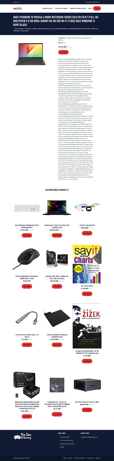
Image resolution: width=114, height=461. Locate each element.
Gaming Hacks (47, 8)
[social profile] (20, 2)
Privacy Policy (90, 458)
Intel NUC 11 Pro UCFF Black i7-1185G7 (87, 402)
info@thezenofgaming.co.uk (92, 2)
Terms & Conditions (79, 458)
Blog (90, 8)
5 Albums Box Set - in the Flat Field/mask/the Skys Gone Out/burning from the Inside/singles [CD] (57, 404)
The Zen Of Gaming (61, 8)
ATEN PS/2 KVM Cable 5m (87, 225)
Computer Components (73, 38)
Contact (69, 458)
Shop (97, 8)
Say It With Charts (87, 286)
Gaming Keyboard (86, 38)
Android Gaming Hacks (78, 8)
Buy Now (63, 52)
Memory (60, 40)
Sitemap (97, 458)
